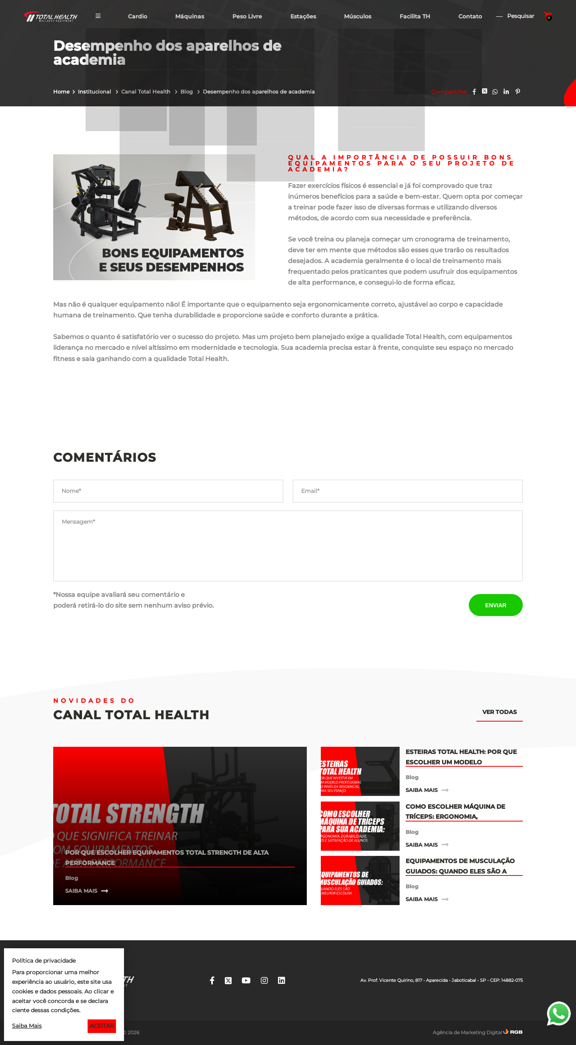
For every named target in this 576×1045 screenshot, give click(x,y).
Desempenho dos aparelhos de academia (259, 91)
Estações (302, 17)
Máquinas (188, 17)
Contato (471, 17)
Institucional (95, 91)
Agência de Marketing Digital (467, 1032)
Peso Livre (246, 17)
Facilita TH (415, 17)
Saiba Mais (27, 1025)
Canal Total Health (146, 91)
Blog (187, 91)
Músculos (357, 17)
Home (61, 91)
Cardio (135, 17)
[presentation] (353, 604)
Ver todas (499, 712)
